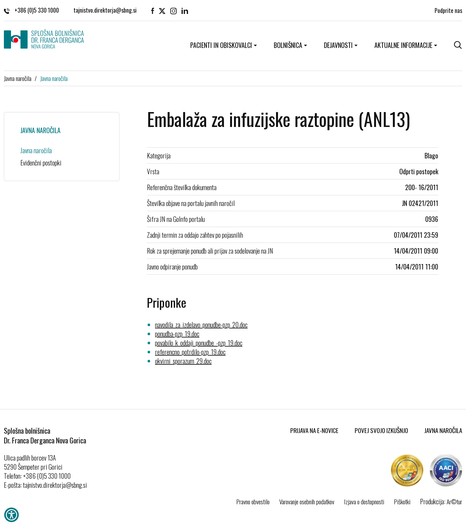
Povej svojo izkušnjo (381, 430)
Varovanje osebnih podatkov (306, 501)
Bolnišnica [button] (288, 45)
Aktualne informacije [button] (403, 45)
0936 (431, 218)
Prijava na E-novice (314, 430)
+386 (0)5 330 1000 (31, 10)
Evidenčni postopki (40, 162)
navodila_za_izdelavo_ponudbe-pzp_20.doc (201, 324)
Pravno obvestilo (253, 501)
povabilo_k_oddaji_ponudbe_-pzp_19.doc (198, 343)
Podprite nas (448, 9)
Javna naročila (17, 78)
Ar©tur (454, 501)
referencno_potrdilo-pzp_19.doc (190, 352)
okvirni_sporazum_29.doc (183, 361)
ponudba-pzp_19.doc (177, 333)
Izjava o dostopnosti (364, 501)
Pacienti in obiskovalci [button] (221, 45)
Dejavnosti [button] (338, 45)
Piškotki (402, 501)
